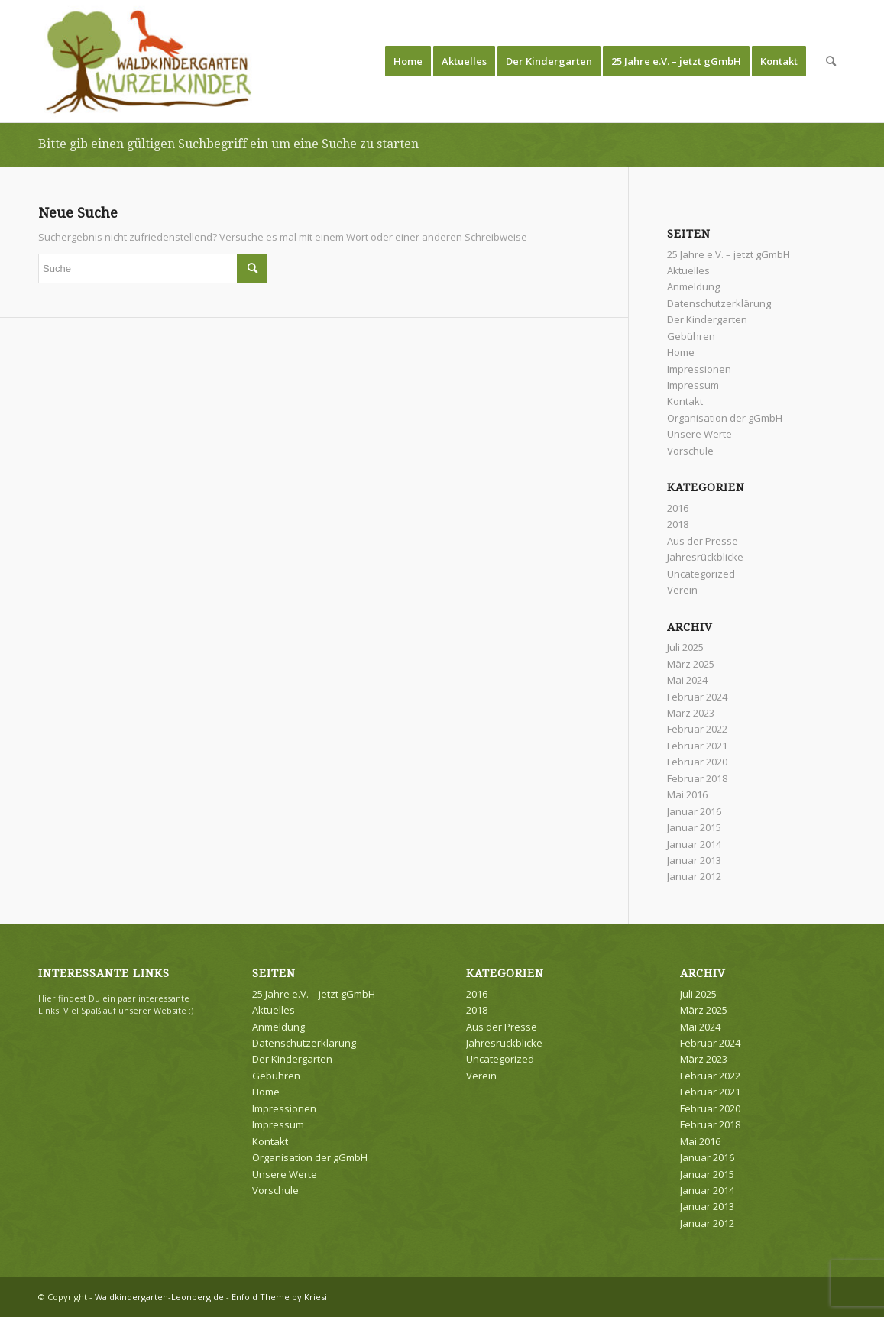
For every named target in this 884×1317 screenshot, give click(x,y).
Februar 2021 (697, 745)
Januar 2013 (694, 860)
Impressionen (699, 369)
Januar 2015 (694, 827)
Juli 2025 (685, 647)
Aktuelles (688, 270)
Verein (682, 590)
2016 (677, 508)
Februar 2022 (697, 729)
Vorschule (690, 451)
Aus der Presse (702, 541)
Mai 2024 (687, 680)
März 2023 (690, 713)
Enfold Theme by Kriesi (279, 1296)
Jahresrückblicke (705, 557)
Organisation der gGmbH (724, 418)
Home (681, 352)
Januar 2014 (694, 844)
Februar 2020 (697, 762)
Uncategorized (701, 574)
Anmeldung (693, 286)
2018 (677, 524)
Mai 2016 (687, 794)
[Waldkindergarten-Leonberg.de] (149, 61)
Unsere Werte (699, 434)
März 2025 (690, 664)
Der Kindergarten (707, 319)
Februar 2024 (697, 697)
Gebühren (691, 336)
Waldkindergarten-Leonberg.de (159, 1296)
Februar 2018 (697, 778)
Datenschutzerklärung (719, 303)
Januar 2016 (694, 811)
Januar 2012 (694, 876)
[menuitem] (408, 61)
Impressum (693, 385)
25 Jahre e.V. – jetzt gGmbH (728, 254)
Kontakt (685, 401)
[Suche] (831, 61)
